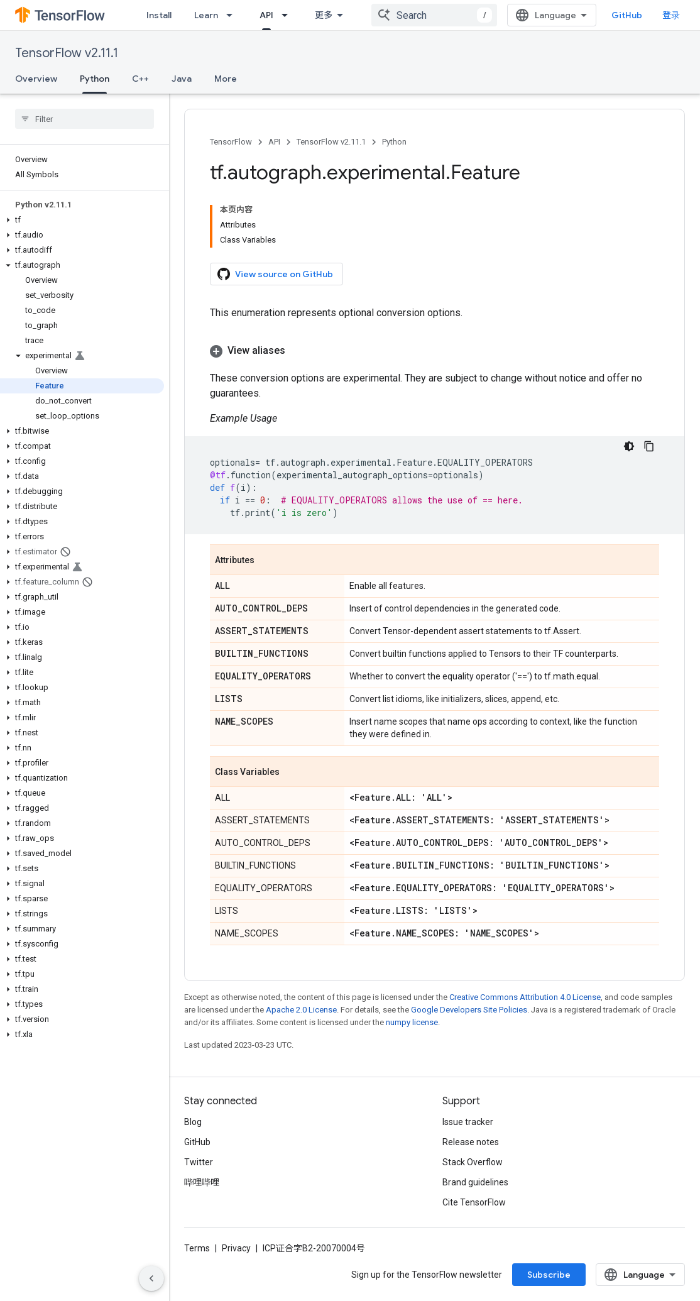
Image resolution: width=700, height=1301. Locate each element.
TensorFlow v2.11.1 (66, 53)
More (225, 78)
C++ (140, 78)
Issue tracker (467, 1122)
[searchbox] (84, 119)
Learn (206, 15)
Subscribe (549, 1274)
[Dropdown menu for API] (288, 15)
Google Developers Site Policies (469, 1009)
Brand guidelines (475, 1182)
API (274, 141)
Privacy (236, 1248)
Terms (197, 1248)
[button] (82, 220)
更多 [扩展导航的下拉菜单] (323, 15)
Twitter (198, 1162)
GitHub (626, 15)
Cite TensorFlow (474, 1202)
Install (159, 15)
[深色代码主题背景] (629, 446)
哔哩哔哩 (201, 1182)
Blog (193, 1122)
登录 (671, 15)
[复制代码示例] (649, 446)
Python (394, 141)
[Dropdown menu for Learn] (233, 15)
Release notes (470, 1142)
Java (182, 78)
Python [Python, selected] (94, 78)
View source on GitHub (275, 274)
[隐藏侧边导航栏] (151, 1278)
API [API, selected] (266, 15)
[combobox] (434, 15)
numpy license (412, 1022)
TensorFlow (231, 141)
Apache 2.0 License (301, 1009)
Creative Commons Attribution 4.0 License (525, 997)
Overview (36, 78)
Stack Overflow (472, 1162)
